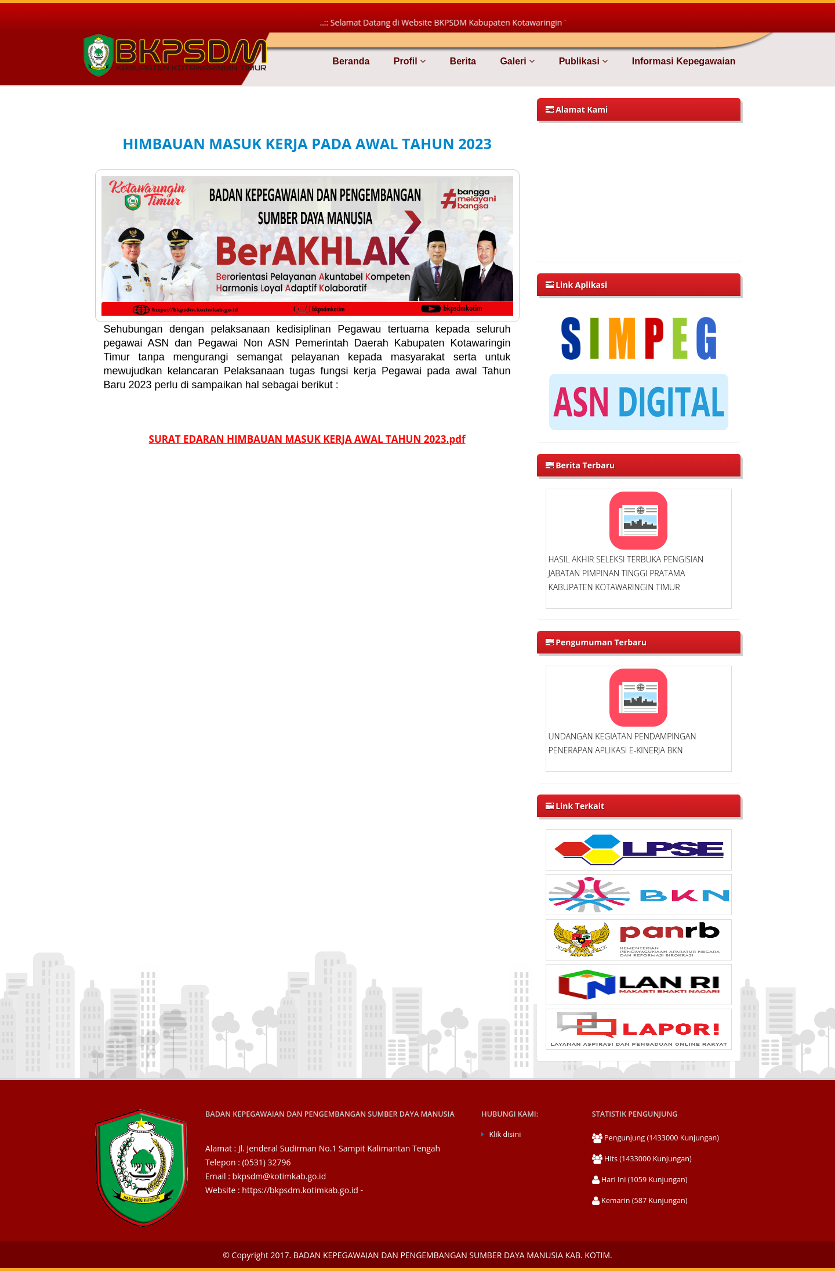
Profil (408, 61)
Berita (461, 61)
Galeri (516, 61)
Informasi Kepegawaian (682, 61)
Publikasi (582, 61)
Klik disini (505, 1134)
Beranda (350, 61)
